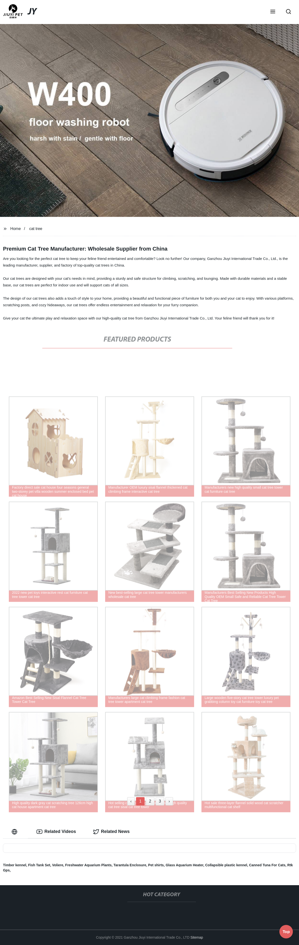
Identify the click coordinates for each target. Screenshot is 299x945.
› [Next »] (169, 801)
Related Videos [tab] (56, 832)
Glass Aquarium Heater (184, 865)
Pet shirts (156, 865)
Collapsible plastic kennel (226, 865)
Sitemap (196, 937)
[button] (272, 12)
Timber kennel (14, 865)
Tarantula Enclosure (129, 865)
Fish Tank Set (39, 865)
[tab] (15, 831)
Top (286, 932)
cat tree (35, 229)
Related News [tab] (111, 832)
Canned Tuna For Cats (267, 865)
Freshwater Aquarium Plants (88, 865)
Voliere (57, 865)
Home (15, 229)
